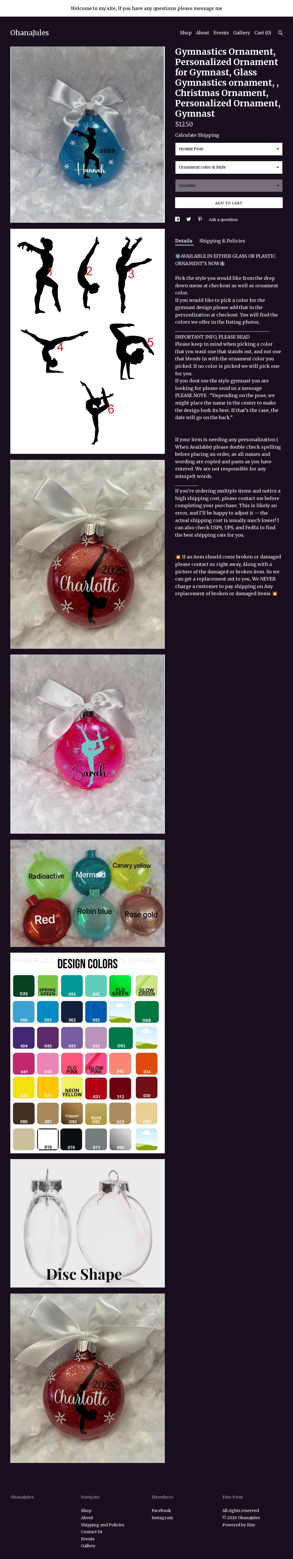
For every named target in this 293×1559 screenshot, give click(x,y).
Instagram (162, 1517)
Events (221, 33)
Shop (186, 33)
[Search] (280, 33)
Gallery (241, 33)
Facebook (161, 1510)
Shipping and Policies (102, 1524)
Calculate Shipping (197, 135)
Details (184, 241)
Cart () (262, 33)
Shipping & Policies (222, 241)
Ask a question (223, 219)
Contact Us (91, 1531)
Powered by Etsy (238, 1524)
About (202, 33)
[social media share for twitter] (189, 219)
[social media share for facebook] (178, 219)
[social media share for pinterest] (200, 219)
